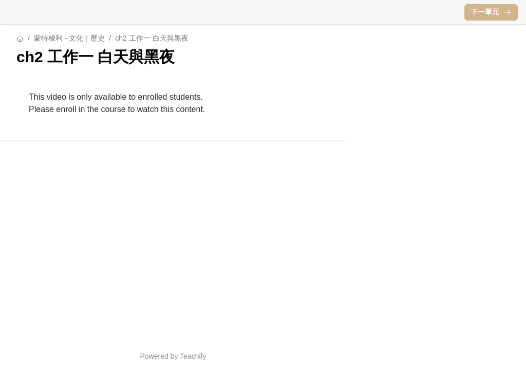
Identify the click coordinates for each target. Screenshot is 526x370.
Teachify (193, 356)
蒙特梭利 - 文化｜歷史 (69, 38)
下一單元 (491, 12)
